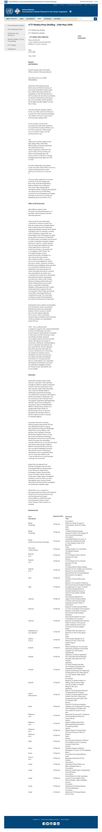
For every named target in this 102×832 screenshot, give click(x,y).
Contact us (36, 819)
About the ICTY (11, 19)
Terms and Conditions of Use (49, 819)
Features (57, 19)
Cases (22, 19)
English (55, 5)
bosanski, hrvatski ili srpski (74, 5)
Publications (12, 49)
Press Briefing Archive (15, 29)
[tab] (14, 25)
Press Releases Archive (16, 25)
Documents (30, 19)
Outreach (47, 19)
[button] (70, 11)
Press (39, 19)
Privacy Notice (65, 819)
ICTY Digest (12, 45)
